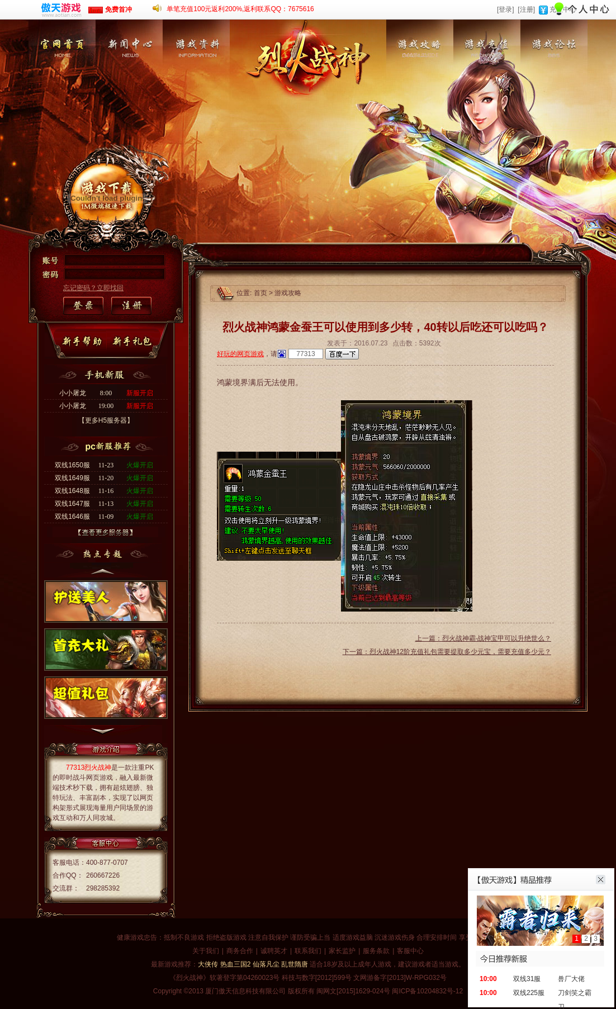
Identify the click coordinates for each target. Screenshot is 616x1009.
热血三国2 (235, 964)
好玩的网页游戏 (240, 354)
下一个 (103, 733)
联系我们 (308, 951)
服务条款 (376, 951)
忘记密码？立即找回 (93, 288)
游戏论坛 (553, 75)
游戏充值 (486, 75)
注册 (131, 306)
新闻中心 (129, 75)
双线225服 (528, 993)
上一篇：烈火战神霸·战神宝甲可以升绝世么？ (483, 638)
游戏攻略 (419, 75)
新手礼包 (134, 341)
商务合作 (239, 951)
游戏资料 (196, 75)
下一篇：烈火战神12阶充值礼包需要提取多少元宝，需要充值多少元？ (447, 652)
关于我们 (205, 951)
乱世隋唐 (294, 964)
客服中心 (410, 951)
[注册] (526, 9)
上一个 (103, 569)
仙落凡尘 (266, 964)
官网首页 (62, 75)
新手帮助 (84, 341)
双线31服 (527, 979)
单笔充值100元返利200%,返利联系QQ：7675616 (240, 9)
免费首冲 (109, 9)
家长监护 (342, 951)
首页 (260, 293)
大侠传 (208, 964)
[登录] (505, 9)
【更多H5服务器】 (106, 420)
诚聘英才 (273, 951)
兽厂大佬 (571, 979)
